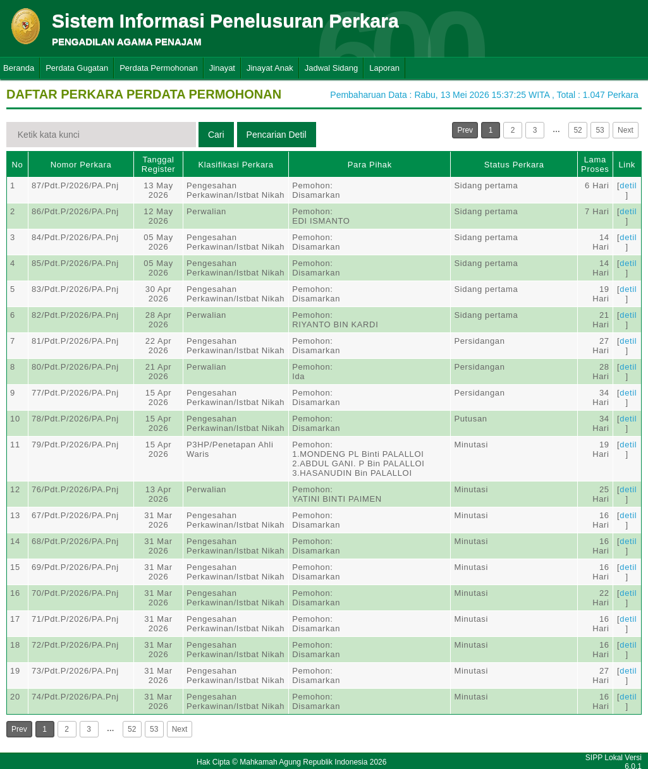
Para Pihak (370, 164)
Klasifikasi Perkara (235, 164)
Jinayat (222, 68)
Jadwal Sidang (331, 68)
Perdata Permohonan (158, 68)
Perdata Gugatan (77, 68)
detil (628, 185)
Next (625, 130)
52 (577, 130)
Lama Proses (595, 164)
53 (600, 130)
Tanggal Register (159, 164)
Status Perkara (514, 164)
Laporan (384, 68)
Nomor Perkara (81, 164)
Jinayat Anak (270, 68)
